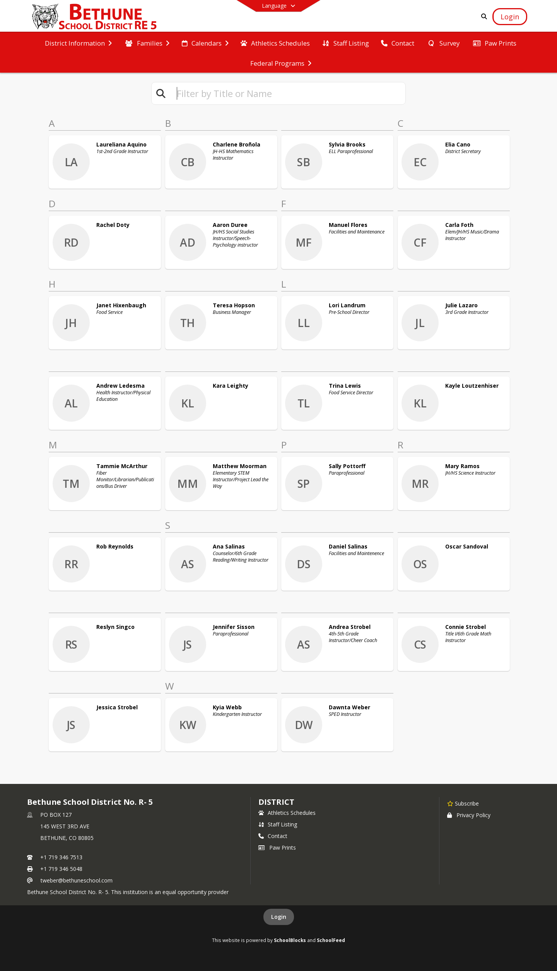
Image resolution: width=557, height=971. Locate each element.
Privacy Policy (468, 815)
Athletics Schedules (287, 812)
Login (278, 916)
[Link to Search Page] (482, 16)
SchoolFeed (331, 940)
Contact (272, 836)
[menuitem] (78, 42)
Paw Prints (277, 847)
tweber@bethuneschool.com (77, 880)
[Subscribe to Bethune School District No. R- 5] (463, 803)
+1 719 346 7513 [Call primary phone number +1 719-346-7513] (61, 857)
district (276, 802)
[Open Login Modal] (509, 16)
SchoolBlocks (290, 940)
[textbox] (287, 93)
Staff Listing (277, 824)
